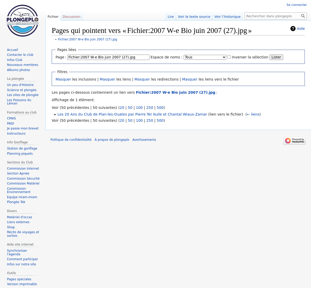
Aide (301, 29)
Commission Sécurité (23, 178)
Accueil (12, 50)
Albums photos (18, 70)
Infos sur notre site (21, 264)
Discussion (72, 17)
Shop (11, 227)
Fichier (53, 17)
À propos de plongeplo (112, 140)
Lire (171, 17)
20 (122, 108)
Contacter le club (20, 55)
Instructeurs (16, 133)
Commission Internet (23, 168)
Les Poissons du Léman (19, 102)
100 (139, 108)
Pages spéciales (19, 279)
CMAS (11, 118)
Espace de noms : (166, 57)
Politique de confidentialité (71, 140)
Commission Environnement (19, 190)
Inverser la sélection (250, 57)
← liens (253, 114)
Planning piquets (20, 153)
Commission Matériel (23, 183)
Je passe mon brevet (23, 128)
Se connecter (297, 5)
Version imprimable (22, 284)
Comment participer (22, 259)
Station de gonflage (22, 148)
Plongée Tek (16, 202)
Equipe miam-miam (22, 197)
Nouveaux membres (22, 65)
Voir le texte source (194, 17)
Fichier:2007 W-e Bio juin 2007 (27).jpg (87, 39)
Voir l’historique (227, 17)
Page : (61, 57)
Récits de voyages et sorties (23, 234)
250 (149, 108)
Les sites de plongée (23, 95)
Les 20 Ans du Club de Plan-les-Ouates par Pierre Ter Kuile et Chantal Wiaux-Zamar (132, 114)
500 (160, 108)
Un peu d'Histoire (20, 85)
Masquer (63, 79)
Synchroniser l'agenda (17, 252)
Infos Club (14, 60)
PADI (10, 123)
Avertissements (144, 140)
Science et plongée (22, 90)
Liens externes (18, 222)
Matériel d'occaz (19, 217)
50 (130, 108)
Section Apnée (18, 173)
